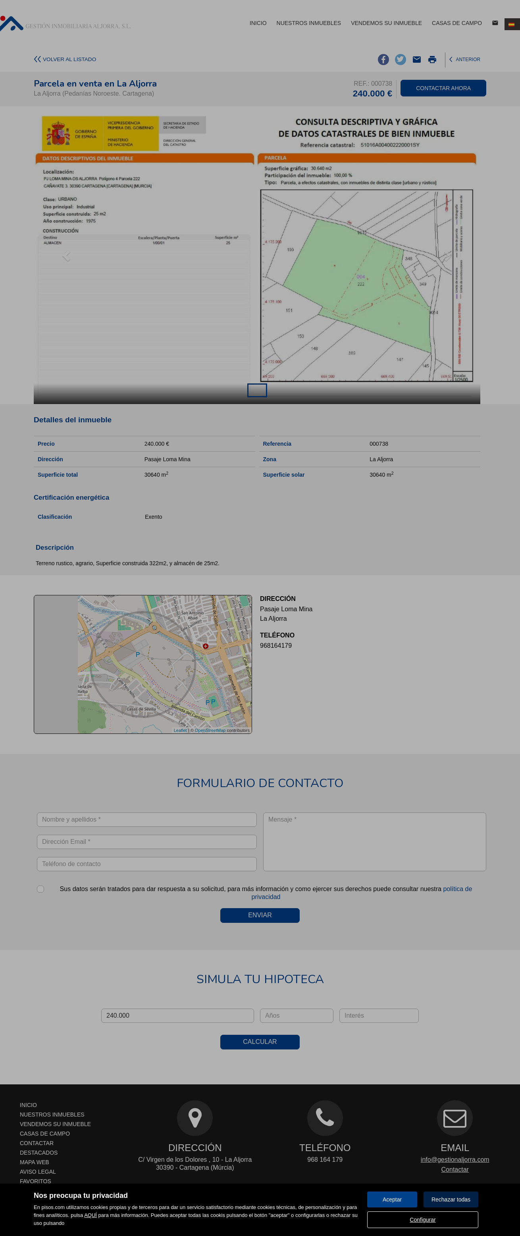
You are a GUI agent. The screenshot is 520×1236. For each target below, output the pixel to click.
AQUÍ (90, 1215)
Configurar (422, 1220)
